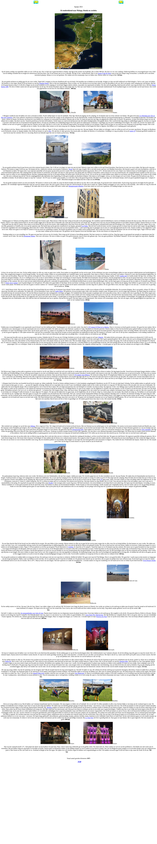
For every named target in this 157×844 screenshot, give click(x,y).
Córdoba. (71, 547)
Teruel (70, 169)
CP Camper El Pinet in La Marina (98, 327)
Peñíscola (8, 661)
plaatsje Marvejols (38, 673)
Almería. (100, 337)
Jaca (49, 131)
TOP (79, 762)
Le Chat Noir (89, 718)
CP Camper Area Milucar (82, 375)
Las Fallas (85, 226)
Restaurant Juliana (29, 236)
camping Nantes (44, 83)
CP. (101, 479)
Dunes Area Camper (11, 283)
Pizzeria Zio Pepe (101, 616)
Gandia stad (123, 276)
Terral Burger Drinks (149, 560)
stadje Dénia (59, 291)
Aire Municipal (79, 673)
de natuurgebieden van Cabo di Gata (32, 613)
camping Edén (123, 661)
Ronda (50, 483)
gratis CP (132, 131)
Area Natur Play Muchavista (94, 615)
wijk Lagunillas (146, 429)
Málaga (32, 426)
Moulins (49, 707)
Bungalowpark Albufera (76, 186)
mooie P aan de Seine (104, 73)
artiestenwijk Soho (78, 429)
